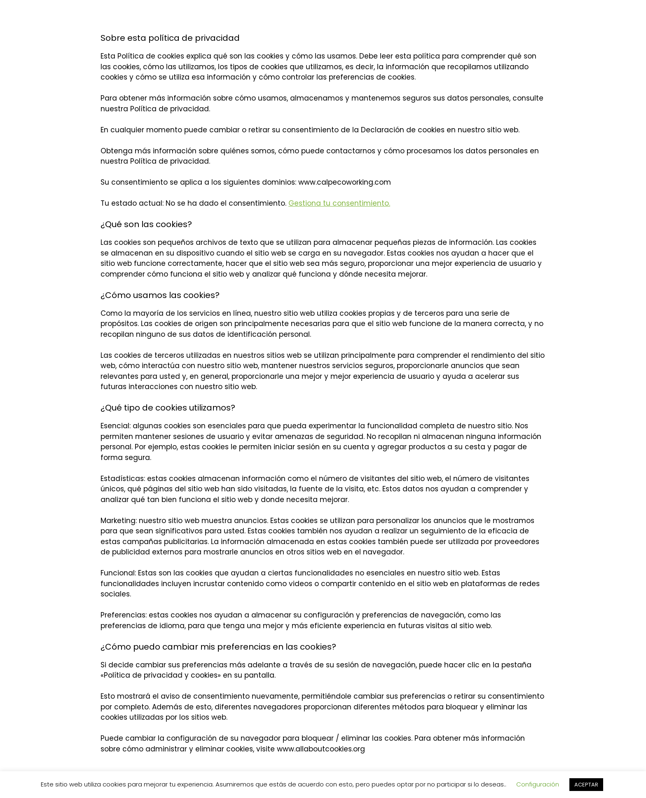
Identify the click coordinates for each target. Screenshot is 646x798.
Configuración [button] (537, 784)
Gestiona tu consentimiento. (339, 203)
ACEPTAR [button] (586, 785)
